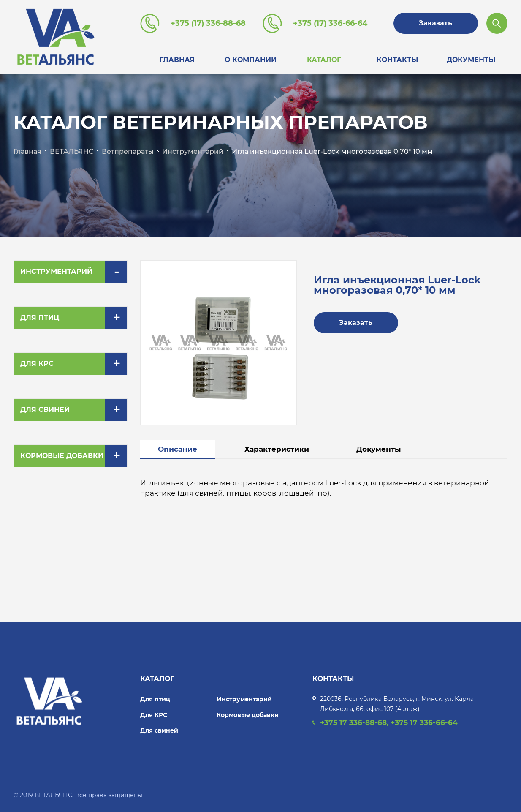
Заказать (435, 23)
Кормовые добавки (61, 456)
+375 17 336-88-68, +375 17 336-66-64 (389, 722)
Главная (177, 60)
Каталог (324, 60)
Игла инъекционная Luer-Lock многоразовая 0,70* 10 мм (332, 151)
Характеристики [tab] (276, 449)
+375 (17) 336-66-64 (330, 23)
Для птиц (39, 317)
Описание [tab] (177, 449)
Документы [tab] (378, 449)
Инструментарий (192, 151)
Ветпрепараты (128, 151)
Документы (471, 60)
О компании (251, 60)
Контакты (397, 60)
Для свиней (45, 410)
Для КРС (37, 364)
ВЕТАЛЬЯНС (71, 151)
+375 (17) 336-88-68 (208, 23)
